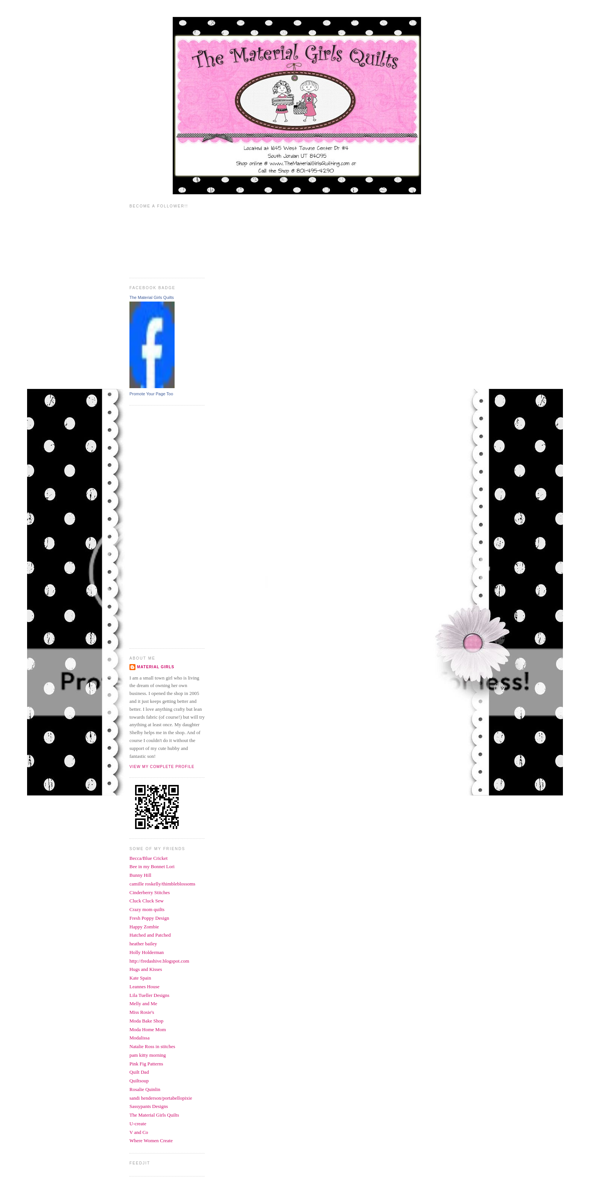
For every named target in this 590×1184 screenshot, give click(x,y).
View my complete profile (162, 767)
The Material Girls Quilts (151, 297)
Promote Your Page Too (151, 394)
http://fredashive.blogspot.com (159, 961)
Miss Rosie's (141, 1012)
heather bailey (143, 943)
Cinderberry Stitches (149, 892)
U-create (137, 1123)
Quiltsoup (139, 1080)
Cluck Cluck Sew (146, 901)
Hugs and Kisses (145, 969)
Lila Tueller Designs (149, 995)
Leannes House (144, 986)
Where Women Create (151, 1140)
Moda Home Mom (147, 1029)
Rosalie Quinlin (144, 1089)
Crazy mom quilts (146, 909)
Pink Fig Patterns (146, 1064)
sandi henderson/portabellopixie (160, 1098)
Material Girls (155, 667)
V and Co (138, 1132)
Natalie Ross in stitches (152, 1046)
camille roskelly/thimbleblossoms (162, 884)
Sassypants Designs (148, 1106)
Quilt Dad (139, 1072)
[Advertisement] (159, 526)
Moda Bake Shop (146, 1021)
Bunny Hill (140, 875)
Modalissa (139, 1038)
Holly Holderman (146, 952)
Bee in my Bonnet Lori (152, 866)
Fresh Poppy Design (149, 918)
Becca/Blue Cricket (148, 858)
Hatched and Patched (150, 935)
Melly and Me (143, 1003)
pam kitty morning (147, 1055)
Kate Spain (140, 978)
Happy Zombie (144, 927)
